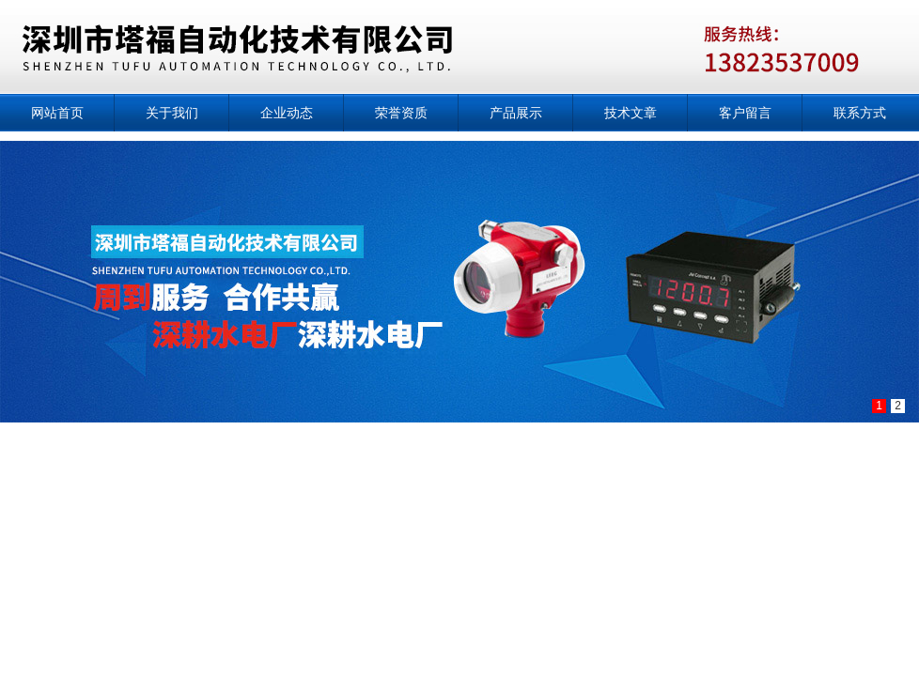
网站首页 (57, 112)
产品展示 (516, 112)
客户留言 (745, 112)
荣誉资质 (401, 112)
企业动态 (286, 112)
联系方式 (859, 112)
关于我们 (172, 112)
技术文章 (630, 112)
